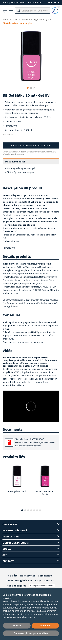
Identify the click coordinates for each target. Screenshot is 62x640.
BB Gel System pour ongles (17, 23)
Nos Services (34, 2)
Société (13, 575)
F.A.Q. (38, 580)
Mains (14, 19)
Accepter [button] (45, 625)
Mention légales (16, 585)
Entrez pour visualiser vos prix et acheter (31, 145)
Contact (49, 580)
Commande (45, 575)
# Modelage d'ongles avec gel (20, 168)
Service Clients (18, 2)
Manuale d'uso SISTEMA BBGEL (36, 442)
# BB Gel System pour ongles (19, 172)
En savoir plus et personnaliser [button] (31, 633)
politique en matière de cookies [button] (19, 611)
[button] (22, 510)
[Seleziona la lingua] (53, 2)
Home (6, 2)
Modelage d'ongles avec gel (35, 19)
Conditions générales (19, 580)
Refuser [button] (17, 625)
